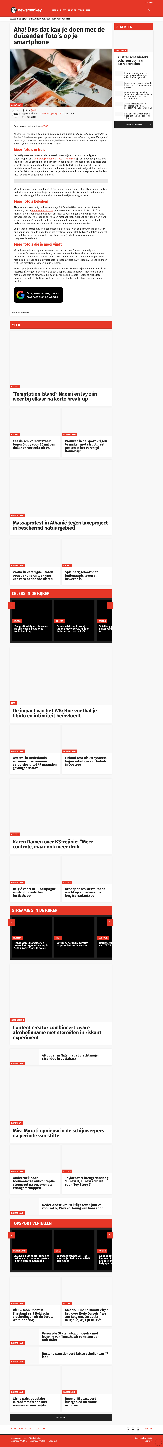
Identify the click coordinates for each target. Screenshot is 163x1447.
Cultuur (103, 937)
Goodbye (53, 1440)
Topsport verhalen (61, 19)
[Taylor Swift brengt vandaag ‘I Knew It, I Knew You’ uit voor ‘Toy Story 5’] (87, 1158)
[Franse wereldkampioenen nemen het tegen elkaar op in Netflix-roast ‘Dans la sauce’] (32, 927)
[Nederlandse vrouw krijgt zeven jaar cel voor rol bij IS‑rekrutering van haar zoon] (24, 1206)
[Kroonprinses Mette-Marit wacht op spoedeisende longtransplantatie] (87, 869)
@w (15, 113)
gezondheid (17, 1019)
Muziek (67, 1302)
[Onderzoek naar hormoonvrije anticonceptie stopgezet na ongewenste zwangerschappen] (35, 1158)
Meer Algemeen (139, 124)
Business (16, 1122)
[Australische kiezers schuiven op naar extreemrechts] (133, 41)
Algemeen (16, 105)
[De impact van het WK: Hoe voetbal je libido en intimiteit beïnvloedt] (61, 675)
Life (88, 10)
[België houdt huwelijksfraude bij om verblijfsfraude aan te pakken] (119, 83)
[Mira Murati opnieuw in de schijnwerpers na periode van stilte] (61, 1095)
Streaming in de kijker (39, 19)
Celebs (15, 385)
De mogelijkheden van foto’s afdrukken (54, 158)
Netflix (17, 937)
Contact (148, 1440)
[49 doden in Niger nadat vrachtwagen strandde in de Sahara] (24, 1056)
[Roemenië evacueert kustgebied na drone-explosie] (87, 1379)
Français (150, 2)
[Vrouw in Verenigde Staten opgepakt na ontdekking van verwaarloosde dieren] (35, 552)
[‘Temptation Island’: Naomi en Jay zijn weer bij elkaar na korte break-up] (61, 359)
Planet (72, 10)
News (54, 10)
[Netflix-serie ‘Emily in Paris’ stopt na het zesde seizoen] (74, 927)
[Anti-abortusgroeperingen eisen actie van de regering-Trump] (119, 114)
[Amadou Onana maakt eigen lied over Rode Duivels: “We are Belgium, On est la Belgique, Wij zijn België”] (87, 1290)
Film (58, 937)
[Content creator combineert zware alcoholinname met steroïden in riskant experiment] (61, 992)
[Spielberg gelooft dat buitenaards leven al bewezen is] (87, 552)
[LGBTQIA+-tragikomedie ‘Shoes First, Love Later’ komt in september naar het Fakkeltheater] (119, 93)
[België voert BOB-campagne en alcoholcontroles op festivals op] (35, 869)
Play (63, 10)
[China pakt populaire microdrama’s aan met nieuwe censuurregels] (35, 1379)
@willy (34, 110)
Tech (81, 10)
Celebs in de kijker (18, 19)
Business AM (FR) (38, 1440)
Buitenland (69, 434)
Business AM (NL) (19, 1440)
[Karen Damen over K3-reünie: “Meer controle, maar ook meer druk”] (61, 806)
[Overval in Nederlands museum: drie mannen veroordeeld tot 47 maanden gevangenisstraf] (35, 738)
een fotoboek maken (42, 210)
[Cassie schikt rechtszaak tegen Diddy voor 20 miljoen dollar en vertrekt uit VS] (35, 421)
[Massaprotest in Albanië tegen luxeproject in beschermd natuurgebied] (61, 487)
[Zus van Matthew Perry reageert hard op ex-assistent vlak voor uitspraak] (119, 104)
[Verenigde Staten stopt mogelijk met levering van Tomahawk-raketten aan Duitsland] (24, 1336)
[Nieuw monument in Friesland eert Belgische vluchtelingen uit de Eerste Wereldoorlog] (35, 1290)
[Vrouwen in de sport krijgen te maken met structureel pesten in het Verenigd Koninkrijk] (87, 421)
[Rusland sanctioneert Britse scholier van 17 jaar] (24, 1354)
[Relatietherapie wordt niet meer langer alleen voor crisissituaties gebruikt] (119, 73)
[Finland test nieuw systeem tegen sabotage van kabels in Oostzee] (87, 738)
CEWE (45, 126)
